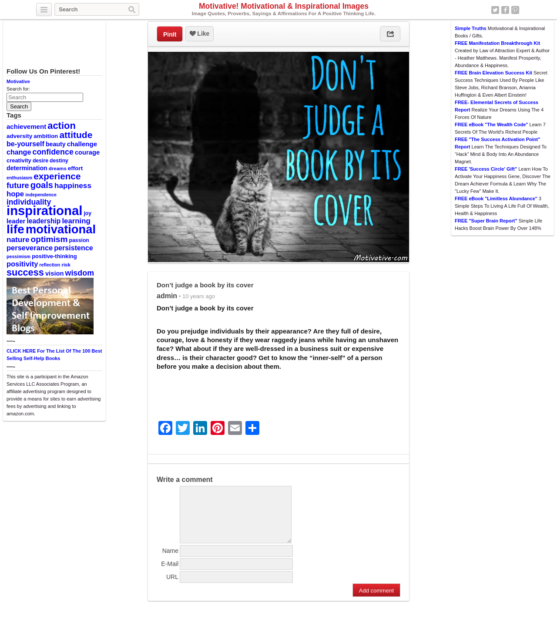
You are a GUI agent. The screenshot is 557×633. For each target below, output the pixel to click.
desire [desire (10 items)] (40, 161)
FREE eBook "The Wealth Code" (491, 124)
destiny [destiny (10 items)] (59, 161)
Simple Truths (471, 28)
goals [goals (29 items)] (41, 185)
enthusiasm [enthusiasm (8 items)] (19, 177)
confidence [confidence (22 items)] (52, 152)
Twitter (495, 10)
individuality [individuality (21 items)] (29, 202)
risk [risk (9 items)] (65, 264)
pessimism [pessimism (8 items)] (18, 256)
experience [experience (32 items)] (57, 176)
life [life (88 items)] (15, 229)
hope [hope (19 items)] (15, 194)
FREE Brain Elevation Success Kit (493, 72)
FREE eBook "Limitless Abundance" (496, 198)
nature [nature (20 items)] (18, 239)
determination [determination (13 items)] (27, 168)
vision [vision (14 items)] (54, 273)
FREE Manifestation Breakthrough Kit (497, 43)
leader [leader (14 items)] (16, 221)
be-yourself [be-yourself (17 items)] (25, 144)
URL (172, 587)
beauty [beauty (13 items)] (56, 144)
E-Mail (169, 574)
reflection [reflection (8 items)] (49, 264)
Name (170, 561)
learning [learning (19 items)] (76, 221)
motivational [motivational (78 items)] (61, 229)
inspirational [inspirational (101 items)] (44, 210)
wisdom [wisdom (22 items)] (79, 273)
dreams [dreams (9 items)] (58, 168)
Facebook (505, 10)
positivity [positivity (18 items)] (22, 264)
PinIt (169, 34)
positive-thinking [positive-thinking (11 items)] (54, 256)
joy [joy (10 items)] (87, 213)
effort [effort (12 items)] (75, 168)
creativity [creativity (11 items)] (19, 160)
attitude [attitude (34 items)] (75, 135)
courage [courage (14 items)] (87, 152)
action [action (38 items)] (61, 125)
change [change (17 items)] (19, 152)
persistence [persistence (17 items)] (73, 248)
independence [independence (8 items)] (41, 194)
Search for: (18, 88)
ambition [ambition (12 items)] (46, 136)
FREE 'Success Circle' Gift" (486, 169)
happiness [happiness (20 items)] (72, 185)
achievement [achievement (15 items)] (26, 126)
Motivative (18, 81)
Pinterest (515, 10)
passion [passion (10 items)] (79, 240)
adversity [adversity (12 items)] (19, 136)
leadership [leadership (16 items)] (43, 221)
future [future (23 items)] (18, 185)
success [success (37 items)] (25, 272)
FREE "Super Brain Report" (486, 220)
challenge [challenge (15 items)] (82, 144)
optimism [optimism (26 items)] (49, 239)
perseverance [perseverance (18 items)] (30, 248)
